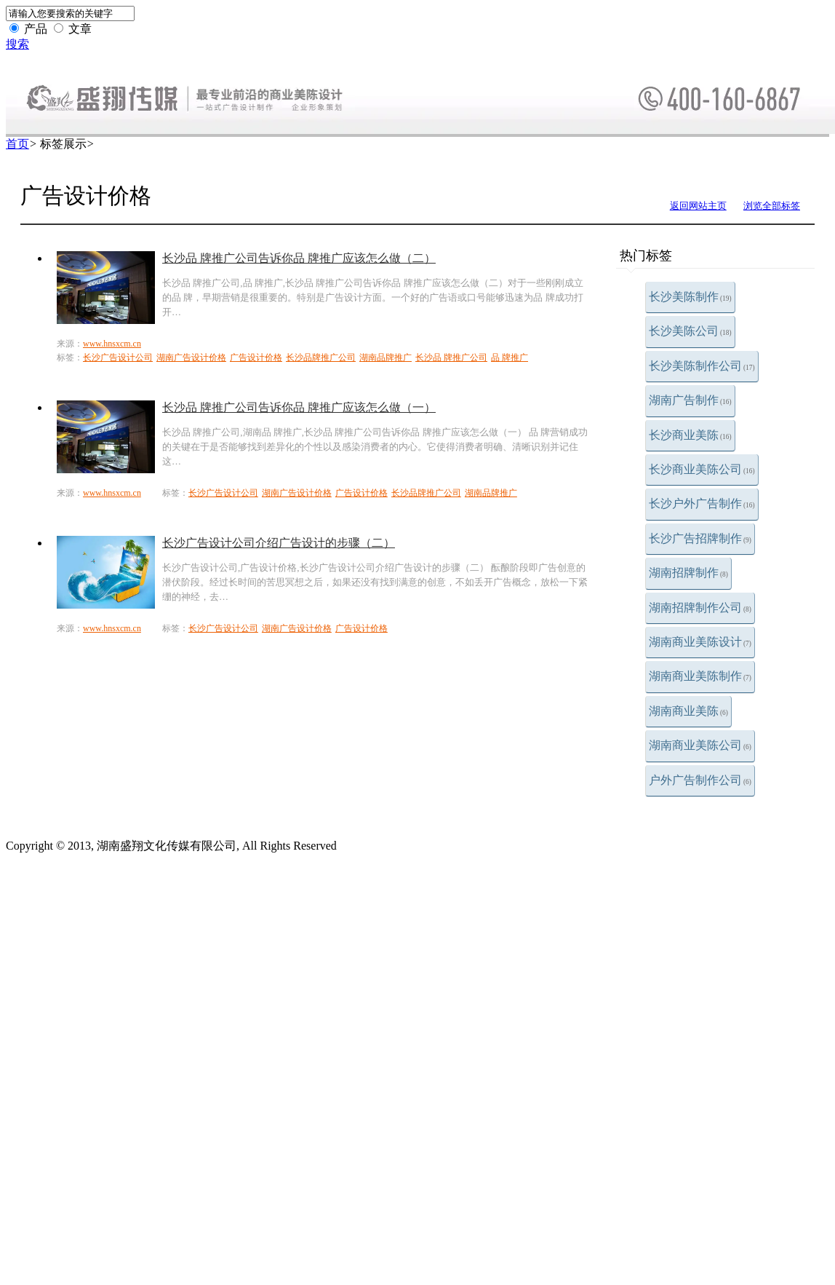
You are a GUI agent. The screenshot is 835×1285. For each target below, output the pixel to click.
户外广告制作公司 (700, 780)
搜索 (17, 44)
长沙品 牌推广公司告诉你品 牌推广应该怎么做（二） (299, 258)
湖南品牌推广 (385, 357)
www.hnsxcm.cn (112, 344)
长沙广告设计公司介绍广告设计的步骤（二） (278, 543)
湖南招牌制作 (688, 572)
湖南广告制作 (690, 400)
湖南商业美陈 (688, 711)
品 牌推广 (509, 357)
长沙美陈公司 (690, 331)
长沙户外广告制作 (702, 503)
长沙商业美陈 (690, 435)
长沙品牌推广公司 (321, 357)
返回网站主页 (698, 205)
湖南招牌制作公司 (700, 607)
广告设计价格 (256, 357)
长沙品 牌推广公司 (451, 357)
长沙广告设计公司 (118, 357)
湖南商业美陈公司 (700, 745)
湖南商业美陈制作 (700, 676)
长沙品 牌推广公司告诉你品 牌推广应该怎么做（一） (299, 407)
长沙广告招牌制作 (700, 538)
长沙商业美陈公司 (702, 469)
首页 (17, 144)
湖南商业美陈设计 (700, 642)
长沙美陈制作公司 (702, 366)
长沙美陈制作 (690, 296)
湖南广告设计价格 (191, 357)
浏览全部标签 (771, 205)
